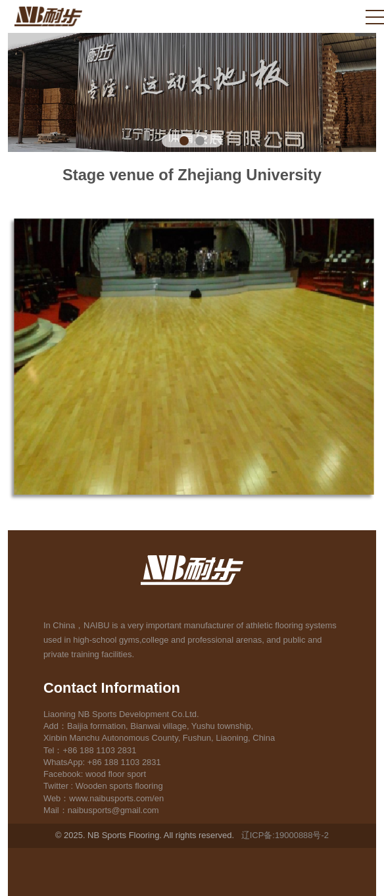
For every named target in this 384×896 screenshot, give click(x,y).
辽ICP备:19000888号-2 (285, 835)
